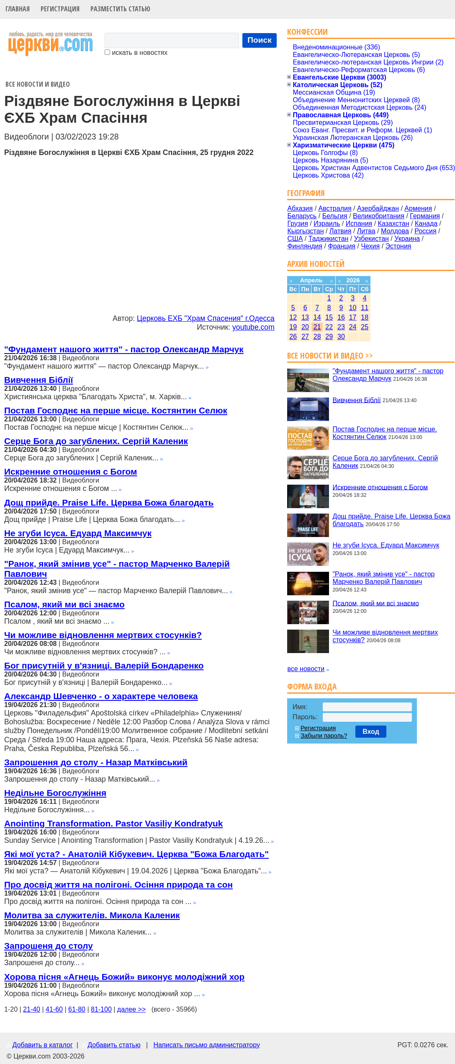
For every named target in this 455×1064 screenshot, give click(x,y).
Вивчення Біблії (38, 380)
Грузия (297, 223)
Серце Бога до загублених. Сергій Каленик (96, 441)
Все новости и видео (37, 84)
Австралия (335, 208)
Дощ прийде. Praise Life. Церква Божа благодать (108, 502)
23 (341, 327)
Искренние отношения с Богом (70, 471)
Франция (341, 246)
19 (293, 327)
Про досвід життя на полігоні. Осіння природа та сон (118, 884)
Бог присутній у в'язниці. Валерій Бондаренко (103, 665)
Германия (425, 216)
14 (317, 317)
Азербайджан (378, 208)
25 (364, 327)
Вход (370, 731)
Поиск (259, 40)
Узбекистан (371, 238)
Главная (17, 8)
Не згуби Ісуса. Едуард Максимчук (78, 533)
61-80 (76, 1009)
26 (293, 336)
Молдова (395, 231)
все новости (305, 668)
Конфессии (307, 31)
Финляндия (304, 246)
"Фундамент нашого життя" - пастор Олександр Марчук (124, 349)
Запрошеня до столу (48, 945)
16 (341, 317)
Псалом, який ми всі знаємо (64, 604)
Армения (418, 208)
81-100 (101, 1009)
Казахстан (393, 223)
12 (293, 317)
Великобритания (378, 216)
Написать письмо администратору (206, 1045)
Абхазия (300, 208)
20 (305, 327)
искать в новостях (136, 52)
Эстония (398, 246)
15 (329, 317)
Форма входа (312, 686)
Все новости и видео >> (330, 355)
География (306, 193)
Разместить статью (120, 8)
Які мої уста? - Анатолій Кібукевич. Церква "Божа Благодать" (136, 854)
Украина (407, 238)
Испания (359, 223)
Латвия (340, 231)
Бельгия (334, 216)
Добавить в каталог (42, 1045)
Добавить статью (114, 1045)
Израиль (327, 223)
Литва (366, 231)
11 (364, 307)
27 (305, 336)
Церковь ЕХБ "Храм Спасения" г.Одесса (206, 318)
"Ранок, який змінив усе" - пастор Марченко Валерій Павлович (383, 578)
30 (341, 336)
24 (353, 327)
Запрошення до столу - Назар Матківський (96, 762)
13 (305, 317)
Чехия (370, 246)
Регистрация (60, 8)
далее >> (131, 1009)
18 (364, 317)
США (295, 238)
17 (353, 317)
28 (317, 336)
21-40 (31, 1009)
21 (317, 327)
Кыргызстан (305, 231)
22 (329, 327)
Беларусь (301, 216)
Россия (425, 231)
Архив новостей (315, 263)
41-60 (54, 1009)
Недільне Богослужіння (55, 793)
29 (329, 336)
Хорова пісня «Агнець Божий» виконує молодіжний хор (124, 976)
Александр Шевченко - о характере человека (101, 696)
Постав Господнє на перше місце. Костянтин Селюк (115, 410)
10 (353, 307)
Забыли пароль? (324, 735)
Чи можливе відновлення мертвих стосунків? (103, 635)
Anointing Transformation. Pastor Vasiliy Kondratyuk (113, 823)
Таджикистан (328, 238)
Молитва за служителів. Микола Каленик (92, 915)
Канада (426, 223)
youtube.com (253, 327)
